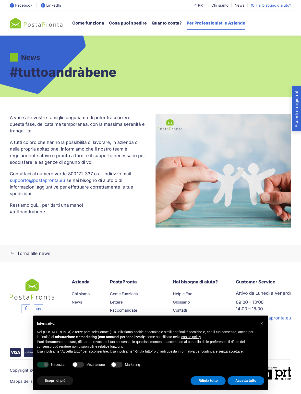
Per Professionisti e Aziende (216, 23)
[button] (262, 323)
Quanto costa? (167, 23)
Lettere (116, 302)
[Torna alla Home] (36, 23)
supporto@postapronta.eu (37, 180)
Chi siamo (220, 5)
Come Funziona (124, 294)
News (239, 5)
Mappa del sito (23, 381)
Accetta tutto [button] (245, 380)
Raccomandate (123, 310)
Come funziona (88, 23)
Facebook (21, 5)
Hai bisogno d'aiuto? (271, 5)
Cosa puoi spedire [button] (128, 23)
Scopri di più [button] (55, 380)
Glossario (181, 302)
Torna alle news (30, 253)
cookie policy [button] (191, 337)
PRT (199, 5)
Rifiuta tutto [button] (208, 380)
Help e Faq (183, 294)
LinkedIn (51, 5)
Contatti (180, 310)
